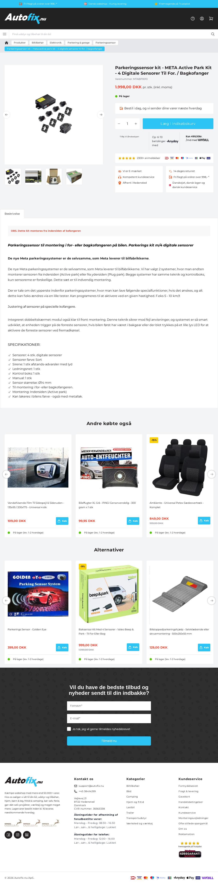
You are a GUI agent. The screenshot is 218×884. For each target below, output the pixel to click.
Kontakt (184, 807)
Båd (128, 791)
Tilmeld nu (109, 741)
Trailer (130, 812)
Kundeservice (187, 812)
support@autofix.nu (91, 785)
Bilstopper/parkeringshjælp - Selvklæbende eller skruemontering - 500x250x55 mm (179, 631)
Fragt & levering (188, 791)
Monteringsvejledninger (193, 818)
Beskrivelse (12, 213)
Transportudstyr (136, 818)
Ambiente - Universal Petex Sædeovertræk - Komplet (177, 505)
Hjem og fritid (135, 802)
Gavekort (184, 796)
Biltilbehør (133, 785)
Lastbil (130, 807)
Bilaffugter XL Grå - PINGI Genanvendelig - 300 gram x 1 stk (107, 505)
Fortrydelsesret (188, 785)
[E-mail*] (109, 718)
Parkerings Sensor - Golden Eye (27, 629)
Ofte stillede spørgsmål (193, 823)
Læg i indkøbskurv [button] (178, 124)
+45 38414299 (87, 791)
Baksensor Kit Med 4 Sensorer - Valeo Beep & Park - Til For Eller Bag (106, 631)
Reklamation (187, 834)
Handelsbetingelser (191, 802)
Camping (132, 796)
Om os (183, 828)
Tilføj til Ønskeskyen (129, 136)
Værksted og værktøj (139, 823)
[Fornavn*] (109, 706)
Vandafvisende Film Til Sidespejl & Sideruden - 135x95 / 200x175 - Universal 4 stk (36, 505)
